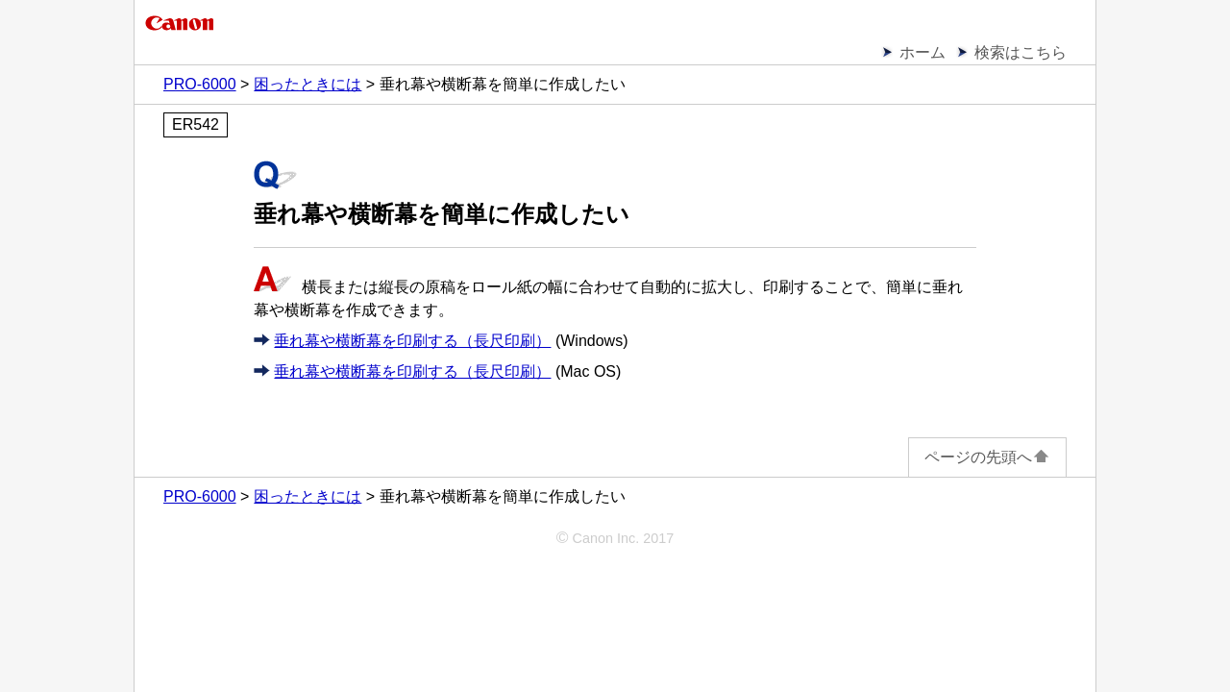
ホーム (922, 52)
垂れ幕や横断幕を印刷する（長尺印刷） (412, 341)
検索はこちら (1020, 52)
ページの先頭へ (987, 457)
